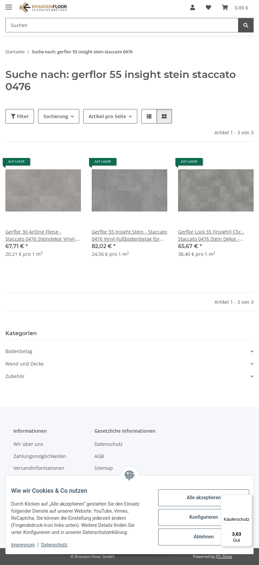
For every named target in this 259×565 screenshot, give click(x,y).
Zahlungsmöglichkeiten (39, 456)
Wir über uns (28, 444)
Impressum (28, 544)
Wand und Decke (24, 363)
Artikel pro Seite (107, 116)
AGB (99, 456)
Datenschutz (60, 544)
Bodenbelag (18, 351)
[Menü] (248, 498)
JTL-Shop (224, 556)
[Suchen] (246, 25)
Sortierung (56, 116)
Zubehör (15, 376)
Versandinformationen (38, 468)
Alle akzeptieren (198, 494)
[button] (192, 7)
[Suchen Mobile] (121, 25)
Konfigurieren (198, 513)
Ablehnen (198, 533)
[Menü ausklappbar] (8, 4)
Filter (20, 116)
